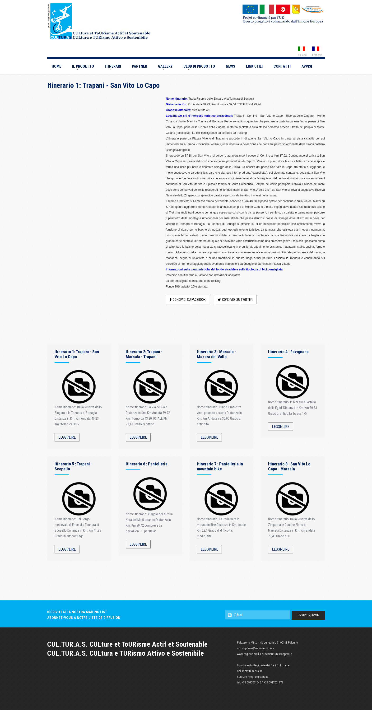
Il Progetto (83, 66)
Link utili (254, 66)
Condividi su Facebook (187, 300)
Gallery (165, 66)
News (230, 66)
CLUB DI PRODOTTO (199, 66)
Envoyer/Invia (308, 615)
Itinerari (113, 66)
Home (56, 66)
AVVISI (307, 66)
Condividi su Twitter (235, 300)
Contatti (282, 66)
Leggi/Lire (67, 437)
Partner (139, 66)
